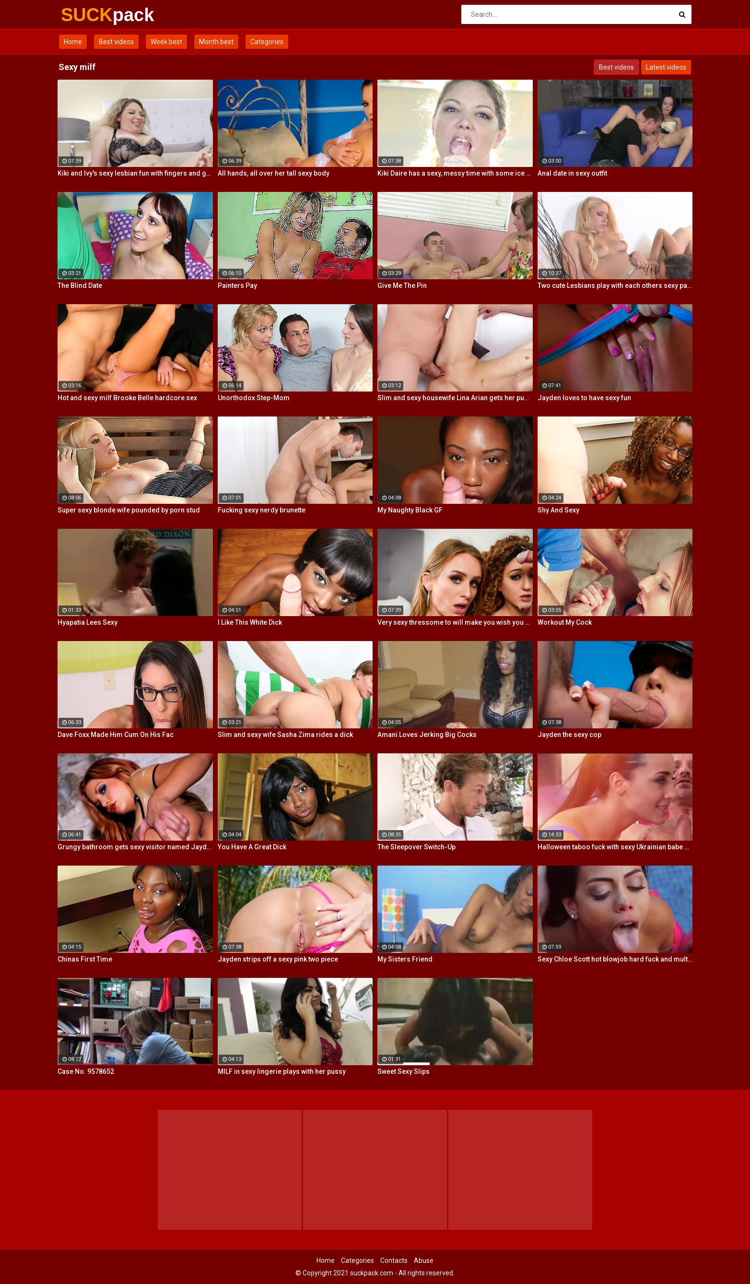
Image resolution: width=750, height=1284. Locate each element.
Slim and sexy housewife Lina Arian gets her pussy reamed (455, 398)
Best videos (116, 42)
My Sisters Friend (405, 959)
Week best (166, 42)
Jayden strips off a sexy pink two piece (278, 959)
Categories (266, 42)
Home (73, 42)
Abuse (424, 1260)
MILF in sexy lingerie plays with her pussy (282, 1071)
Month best (216, 42)
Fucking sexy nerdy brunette (261, 510)
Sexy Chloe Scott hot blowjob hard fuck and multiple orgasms (615, 959)
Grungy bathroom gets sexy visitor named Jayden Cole (135, 847)
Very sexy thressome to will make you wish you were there (455, 622)
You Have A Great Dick (252, 847)
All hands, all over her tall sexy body (273, 173)
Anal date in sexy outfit (572, 173)
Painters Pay (237, 285)
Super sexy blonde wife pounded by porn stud (129, 510)
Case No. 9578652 (86, 1071)
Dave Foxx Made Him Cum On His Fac (116, 734)
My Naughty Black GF (410, 510)
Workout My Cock (565, 622)
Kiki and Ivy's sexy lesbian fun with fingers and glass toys (135, 173)
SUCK (86, 15)
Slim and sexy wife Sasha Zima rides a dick (285, 734)
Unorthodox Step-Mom (254, 398)
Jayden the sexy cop (569, 734)
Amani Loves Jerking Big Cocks (427, 734)
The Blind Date (80, 285)
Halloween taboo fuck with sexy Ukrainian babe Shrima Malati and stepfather (615, 847)
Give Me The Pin (402, 285)
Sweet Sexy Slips (403, 1071)
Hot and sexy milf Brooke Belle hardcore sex (127, 398)
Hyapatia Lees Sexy (87, 622)
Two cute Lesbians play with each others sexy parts (615, 285)
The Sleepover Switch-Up (416, 847)
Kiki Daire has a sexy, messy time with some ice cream (455, 173)
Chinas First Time (85, 959)
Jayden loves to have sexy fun (584, 398)
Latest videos (666, 67)
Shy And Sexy (558, 510)
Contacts (394, 1260)
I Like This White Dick (250, 622)
